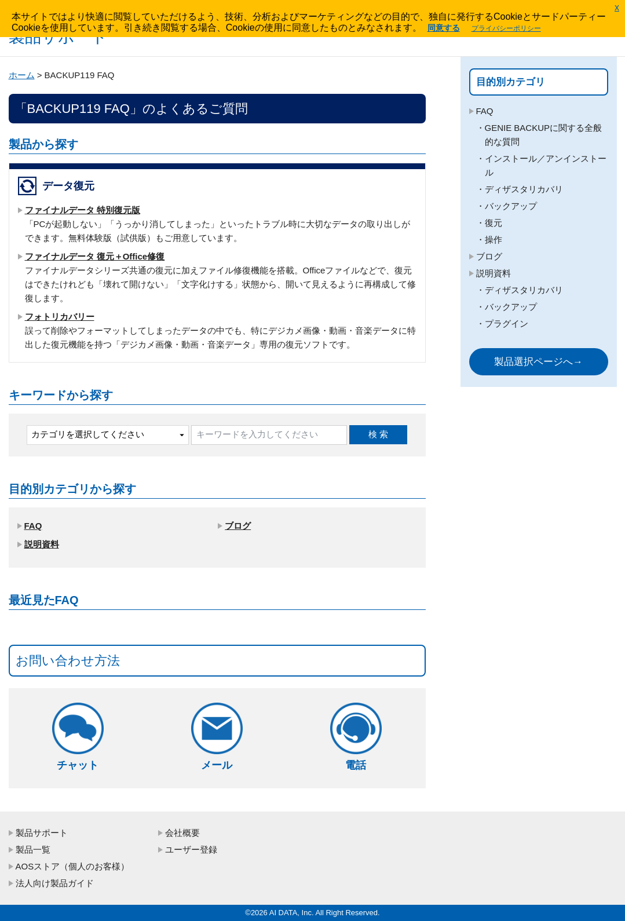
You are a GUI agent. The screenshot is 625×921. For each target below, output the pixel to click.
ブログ (238, 526)
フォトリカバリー (59, 316)
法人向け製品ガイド (55, 883)
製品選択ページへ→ (538, 361)
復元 (493, 223)
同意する (443, 27)
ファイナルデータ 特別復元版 (82, 210)
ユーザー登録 (191, 849)
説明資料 (41, 544)
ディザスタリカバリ (524, 189)
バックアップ (511, 206)
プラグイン (506, 323)
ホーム (22, 75)
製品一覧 (33, 849)
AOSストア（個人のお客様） (73, 866)
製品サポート (42, 833)
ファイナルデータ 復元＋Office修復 (95, 256)
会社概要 (182, 833)
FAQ (33, 526)
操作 (493, 239)
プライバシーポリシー (506, 28)
